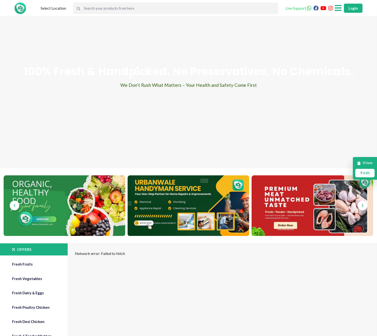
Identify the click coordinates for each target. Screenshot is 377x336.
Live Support (298, 8)
